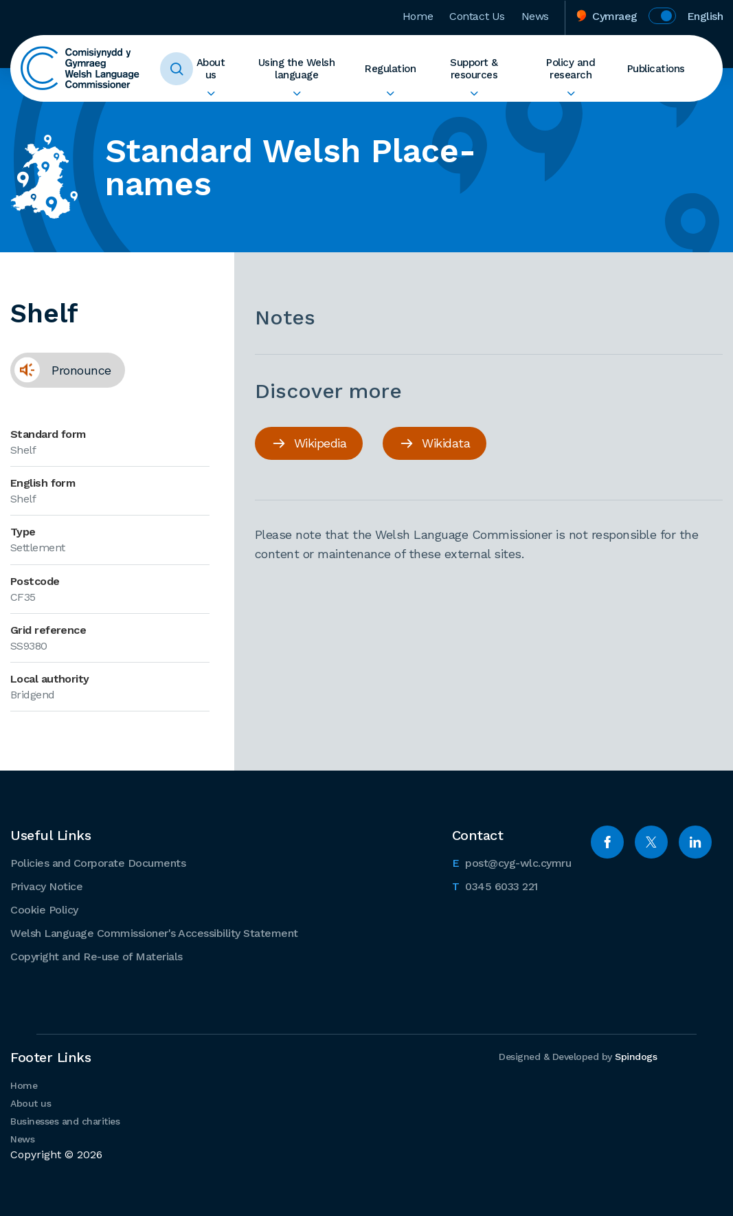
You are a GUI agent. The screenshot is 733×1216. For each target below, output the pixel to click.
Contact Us (477, 16)
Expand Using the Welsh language (296, 93)
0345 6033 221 (495, 885)
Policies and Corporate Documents (97, 863)
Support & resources (474, 68)
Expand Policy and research (570, 93)
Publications (656, 69)
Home (418, 16)
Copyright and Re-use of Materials (96, 956)
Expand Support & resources (473, 93)
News (535, 16)
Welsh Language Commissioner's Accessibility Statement (154, 933)
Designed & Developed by (578, 1056)
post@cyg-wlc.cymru (512, 862)
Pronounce (60, 369)
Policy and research (570, 68)
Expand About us (210, 93)
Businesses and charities (65, 1121)
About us (210, 68)
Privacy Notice (46, 886)
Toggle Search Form (176, 68)
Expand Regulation (390, 93)
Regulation (390, 69)
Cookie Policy (44, 909)
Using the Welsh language (296, 68)
